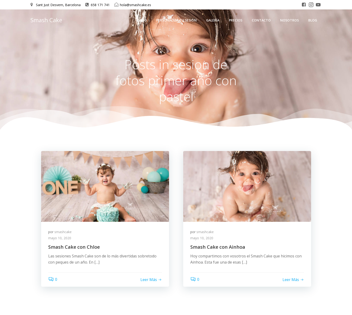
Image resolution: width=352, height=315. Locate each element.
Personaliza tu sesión (176, 20)
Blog (312, 20)
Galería (212, 20)
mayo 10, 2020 (59, 238)
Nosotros (289, 20)
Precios (235, 20)
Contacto (261, 20)
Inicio (142, 20)
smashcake (63, 232)
